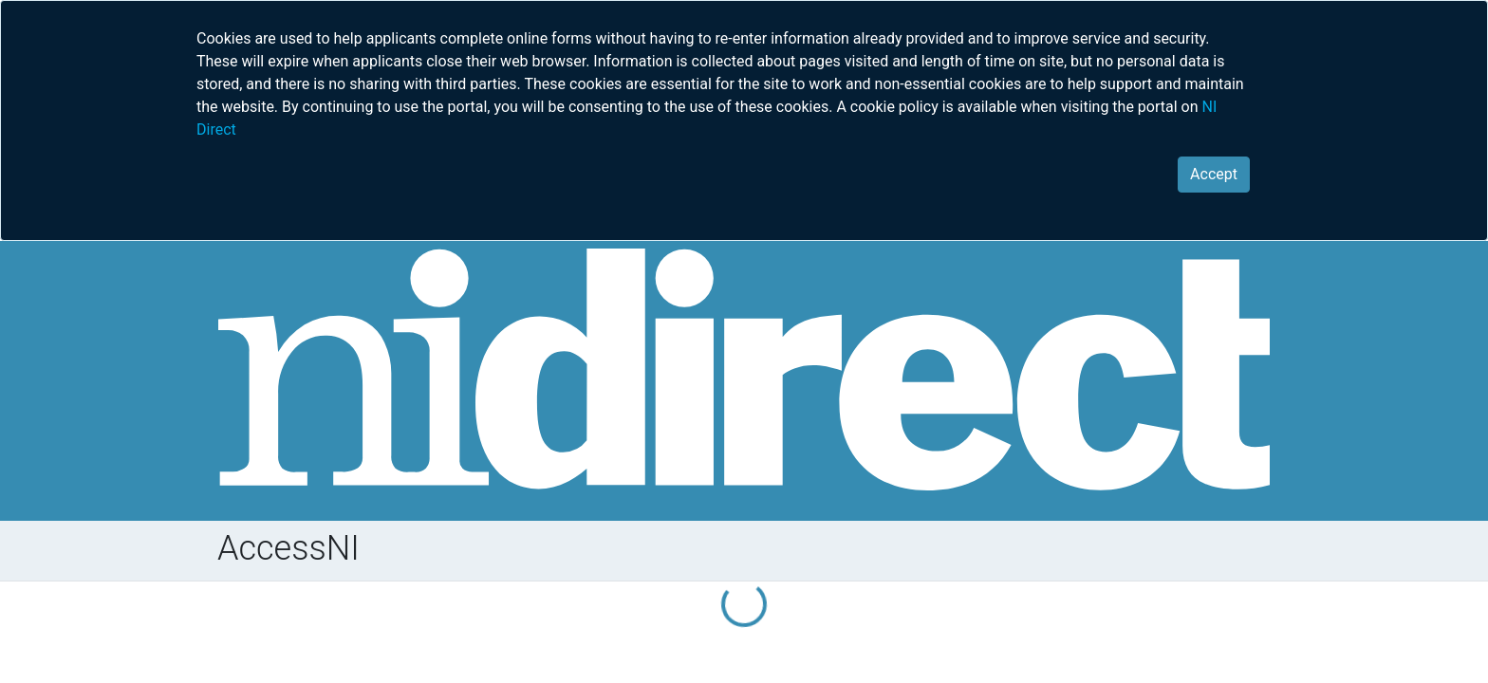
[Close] (1214, 175)
